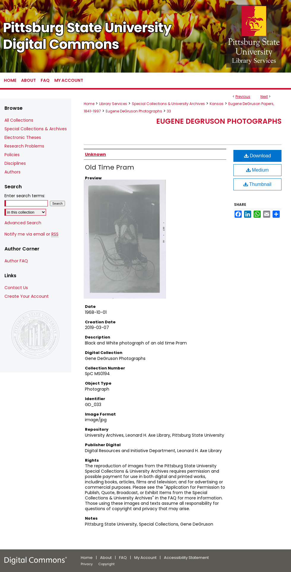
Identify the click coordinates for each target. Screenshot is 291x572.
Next (264, 96)
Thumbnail (257, 184)
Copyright (106, 564)
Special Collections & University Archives (168, 103)
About (106, 557)
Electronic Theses (22, 137)
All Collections (18, 120)
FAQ (123, 557)
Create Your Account (26, 296)
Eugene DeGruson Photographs (134, 111)
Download (257, 155)
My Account (145, 557)
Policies (12, 155)
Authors (12, 172)
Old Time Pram (109, 167)
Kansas (217, 103)
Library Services (113, 103)
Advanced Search (22, 223)
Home (89, 103)
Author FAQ (16, 261)
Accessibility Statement (186, 557)
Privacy (87, 564)
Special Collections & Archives (35, 129)
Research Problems (24, 146)
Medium (257, 170)
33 (169, 111)
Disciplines (15, 163)
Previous (242, 96)
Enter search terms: (24, 196)
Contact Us (16, 288)
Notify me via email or (31, 234)
